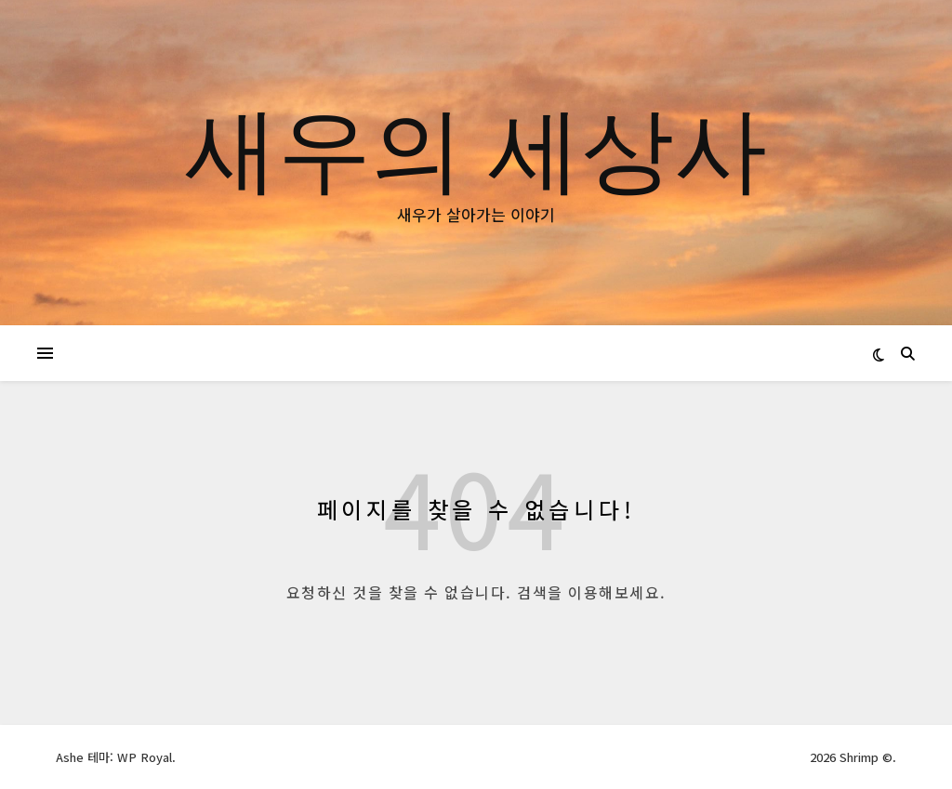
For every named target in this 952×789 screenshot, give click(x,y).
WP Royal (144, 757)
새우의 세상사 (476, 145)
